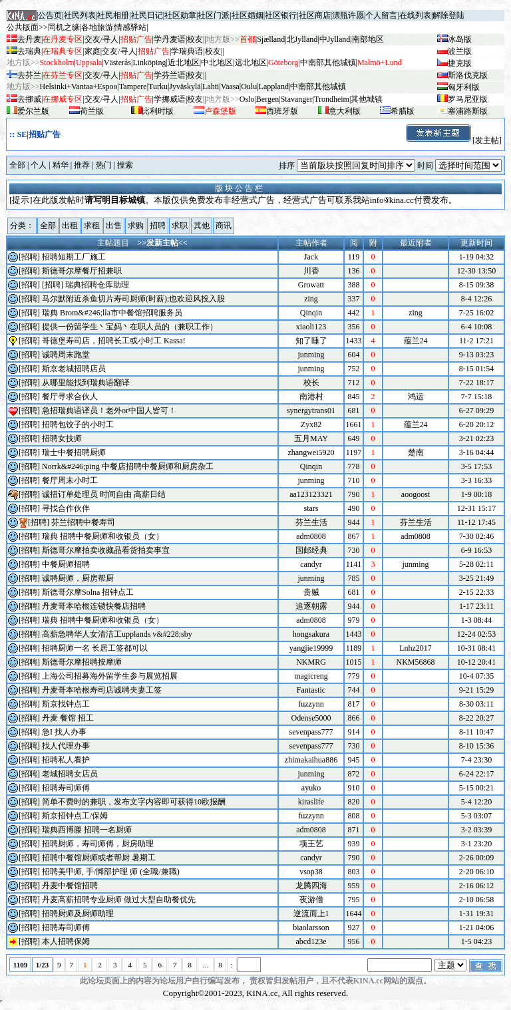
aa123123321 (311, 494)
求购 (136, 225)
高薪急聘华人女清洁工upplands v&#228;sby (117, 634)
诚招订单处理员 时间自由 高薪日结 (104, 494)
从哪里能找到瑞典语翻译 (86, 382)
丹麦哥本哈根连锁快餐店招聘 (94, 606)
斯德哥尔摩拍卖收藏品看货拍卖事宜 (106, 550)
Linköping (149, 62)
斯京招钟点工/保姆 (75, 815)
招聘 (158, 225)
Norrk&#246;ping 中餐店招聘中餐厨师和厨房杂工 (128, 466)
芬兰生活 (311, 522)
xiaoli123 (311, 326)
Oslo (247, 99)
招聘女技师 (62, 438)
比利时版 (158, 111)
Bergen (267, 99)
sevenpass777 (311, 732)
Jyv (184, 86)
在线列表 (415, 15)
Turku (158, 86)
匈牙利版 (464, 87)
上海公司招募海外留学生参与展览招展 (110, 676)
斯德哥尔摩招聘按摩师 (82, 662)
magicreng (311, 676)
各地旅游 (97, 27)
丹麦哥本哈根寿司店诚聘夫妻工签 (102, 690)
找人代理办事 (66, 746)
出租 (70, 225)
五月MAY (311, 438)
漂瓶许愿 (348, 15)
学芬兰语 (170, 75)
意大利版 (345, 111)
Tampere (133, 86)
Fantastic (311, 690)
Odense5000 (311, 718)
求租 (92, 225)
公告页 (50, 15)
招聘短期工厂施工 (74, 256)
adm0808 (311, 536)
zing (311, 298)
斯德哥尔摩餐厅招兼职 (82, 270)
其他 (202, 225)
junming (310, 354)
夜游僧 (311, 899)
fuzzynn (311, 704)
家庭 (92, 51)
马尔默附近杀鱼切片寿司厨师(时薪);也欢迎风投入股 (133, 298)
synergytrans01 (311, 410)
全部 (17, 165)
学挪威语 (170, 99)
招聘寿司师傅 (66, 787)
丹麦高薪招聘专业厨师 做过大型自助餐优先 (119, 899)
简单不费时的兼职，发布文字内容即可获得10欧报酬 (134, 801)
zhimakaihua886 (311, 759)
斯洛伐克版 (468, 75)
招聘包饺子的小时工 (78, 424)
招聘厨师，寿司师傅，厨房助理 (98, 843)
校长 (311, 382)
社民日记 (147, 15)
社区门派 (214, 15)
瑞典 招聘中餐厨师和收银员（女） (103, 536)
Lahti (210, 86)
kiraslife (311, 801)
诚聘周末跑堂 (66, 354)
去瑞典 (29, 51)
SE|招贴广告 (39, 134)
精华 (61, 165)
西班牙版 (282, 111)
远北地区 (251, 62)
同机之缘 (64, 27)
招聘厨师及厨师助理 (78, 913)
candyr (311, 564)
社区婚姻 (247, 15)
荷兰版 (92, 111)
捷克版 (460, 63)
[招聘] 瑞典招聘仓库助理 (85, 284)
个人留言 (381, 15)
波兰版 (460, 51)
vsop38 (311, 871)
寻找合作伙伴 (66, 508)
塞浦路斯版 (468, 111)
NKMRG (311, 662)
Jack (311, 256)
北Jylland (302, 39)
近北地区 (184, 62)
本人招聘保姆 (66, 941)
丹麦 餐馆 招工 (68, 718)
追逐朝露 (311, 606)
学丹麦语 (170, 39)
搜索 (125, 165)
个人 (39, 165)
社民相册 (113, 15)
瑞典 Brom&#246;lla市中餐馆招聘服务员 (112, 312)
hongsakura (311, 634)
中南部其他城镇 (318, 86)
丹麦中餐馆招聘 (70, 885)
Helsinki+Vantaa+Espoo (79, 86)
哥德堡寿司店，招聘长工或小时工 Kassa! (114, 340)
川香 (311, 270)
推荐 (82, 165)
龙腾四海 (311, 885)
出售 (114, 225)
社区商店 (315, 15)
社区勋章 (180, 15)
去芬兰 (29, 75)
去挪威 (29, 99)
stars (311, 508)
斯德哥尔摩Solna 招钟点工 (88, 592)
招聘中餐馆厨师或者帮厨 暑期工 (99, 857)
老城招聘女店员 (70, 773)
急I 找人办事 (64, 732)
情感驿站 (130, 27)
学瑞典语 (187, 51)
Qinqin (311, 312)
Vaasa (230, 86)
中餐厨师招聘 (66, 564)
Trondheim (331, 99)
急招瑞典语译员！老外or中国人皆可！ (109, 410)
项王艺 (311, 843)
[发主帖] (453, 140)
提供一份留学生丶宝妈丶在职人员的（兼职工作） (130, 326)
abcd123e (311, 941)
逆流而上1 (311, 913)
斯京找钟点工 (66, 704)
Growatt (311, 284)
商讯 (224, 225)
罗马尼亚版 (468, 99)
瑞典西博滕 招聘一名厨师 (87, 829)
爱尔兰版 (33, 111)
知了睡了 (311, 340)
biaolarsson (311, 927)
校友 (195, 39)
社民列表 (80, 15)
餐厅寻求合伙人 (70, 396)
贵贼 (311, 592)
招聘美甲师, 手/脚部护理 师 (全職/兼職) (111, 871)
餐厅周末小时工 (70, 480)
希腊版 (403, 111)
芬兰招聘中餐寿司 (83, 522)
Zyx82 (311, 424)
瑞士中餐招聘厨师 (74, 452)
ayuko (311, 787)
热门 (104, 165)
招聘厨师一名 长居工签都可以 (95, 648)
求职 (180, 225)
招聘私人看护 (66, 759)
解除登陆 (448, 15)
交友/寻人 (101, 39)
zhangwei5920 (311, 452)
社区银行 (281, 15)
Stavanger (297, 99)
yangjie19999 (311, 648)
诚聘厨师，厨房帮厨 (78, 578)
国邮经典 (311, 550)
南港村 (311, 396)
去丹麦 (29, 39)
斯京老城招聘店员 (74, 368)
